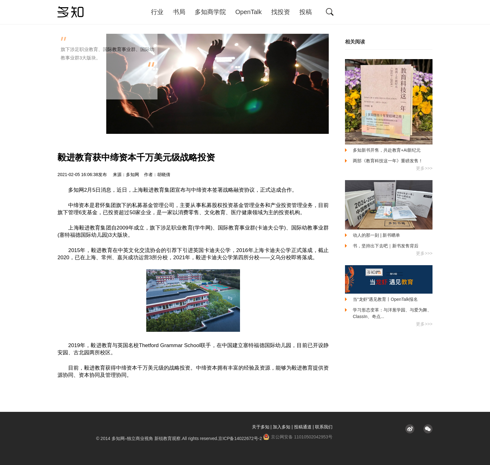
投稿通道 (303, 426)
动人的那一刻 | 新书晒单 (376, 235)
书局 (179, 11)
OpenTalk (248, 11)
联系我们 (323, 426)
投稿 (305, 11)
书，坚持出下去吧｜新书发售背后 (385, 245)
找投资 (280, 11)
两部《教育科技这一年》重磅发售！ (388, 160)
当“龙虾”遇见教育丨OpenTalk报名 (385, 299)
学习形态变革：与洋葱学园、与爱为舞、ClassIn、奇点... (392, 313)
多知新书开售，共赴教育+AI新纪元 (387, 150)
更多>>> (424, 168)
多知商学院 (210, 11)
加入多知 (281, 426)
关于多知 (260, 426)
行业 (157, 11)
